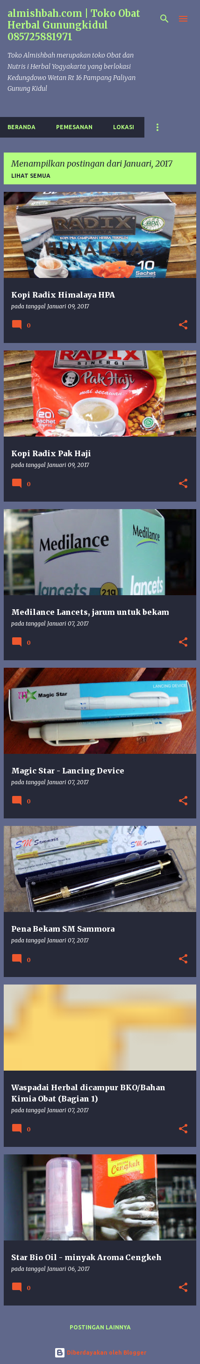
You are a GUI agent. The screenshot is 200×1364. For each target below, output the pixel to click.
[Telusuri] (164, 18)
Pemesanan (74, 127)
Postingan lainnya (100, 1327)
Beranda (21, 127)
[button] (183, 325)
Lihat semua (30, 176)
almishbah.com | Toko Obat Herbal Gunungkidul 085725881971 (73, 25)
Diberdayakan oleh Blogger (100, 1352)
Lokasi (123, 127)
